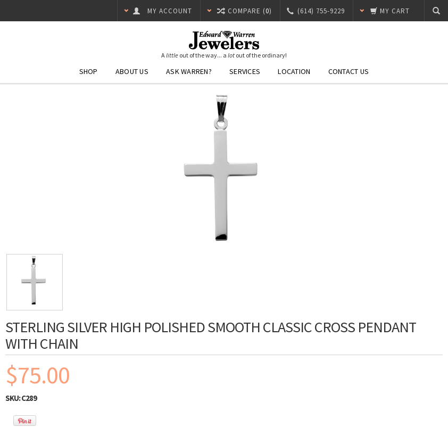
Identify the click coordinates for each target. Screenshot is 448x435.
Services (244, 71)
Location (294, 71)
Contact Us (348, 71)
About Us (131, 71)
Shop (88, 71)
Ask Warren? (189, 71)
